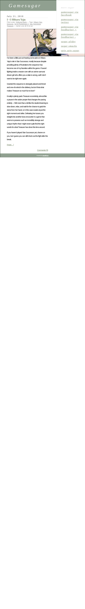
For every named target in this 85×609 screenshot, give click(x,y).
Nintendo (10, 24)
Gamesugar (25, 5)
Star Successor (35, 24)
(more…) (10, 145)
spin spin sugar (70, 50)
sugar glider (68, 41)
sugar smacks (69, 46)
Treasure (10, 26)
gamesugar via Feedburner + (69, 28)
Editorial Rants (21, 22)
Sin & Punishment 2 (21, 24)
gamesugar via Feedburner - (69, 35)
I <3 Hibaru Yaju (16, 19)
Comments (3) (42, 150)
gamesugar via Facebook (69, 13)
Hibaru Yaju (38, 22)
